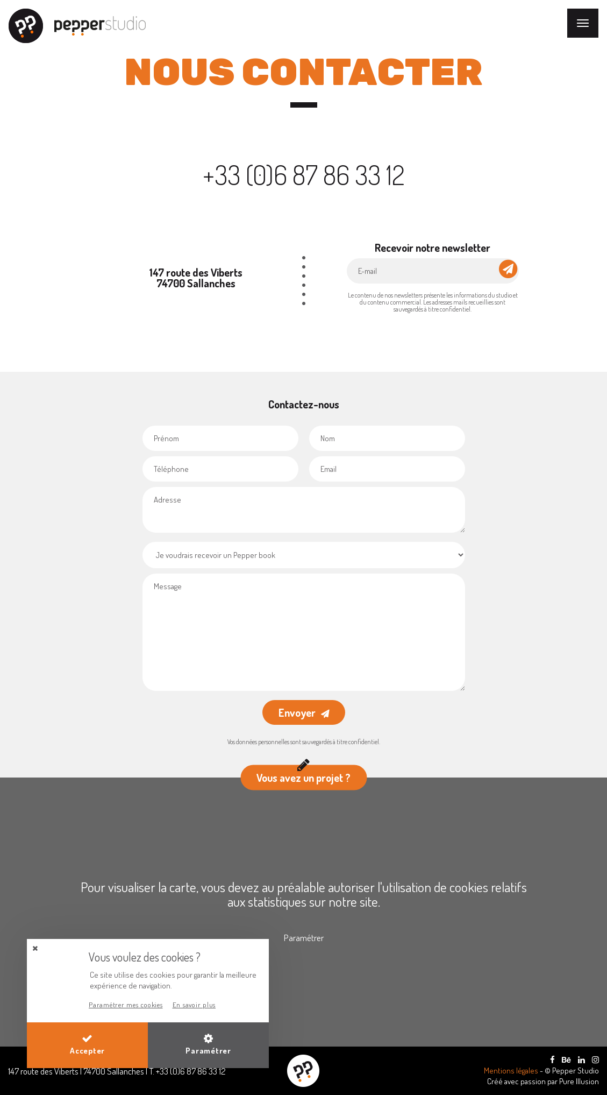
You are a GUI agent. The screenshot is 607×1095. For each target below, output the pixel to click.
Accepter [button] (87, 1044)
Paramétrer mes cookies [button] (126, 1004)
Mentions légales (512, 1070)
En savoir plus (194, 1004)
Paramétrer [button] (208, 1044)
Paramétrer (304, 937)
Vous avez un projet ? (303, 775)
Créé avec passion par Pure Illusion (543, 1081)
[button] (35, 948)
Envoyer (297, 712)
